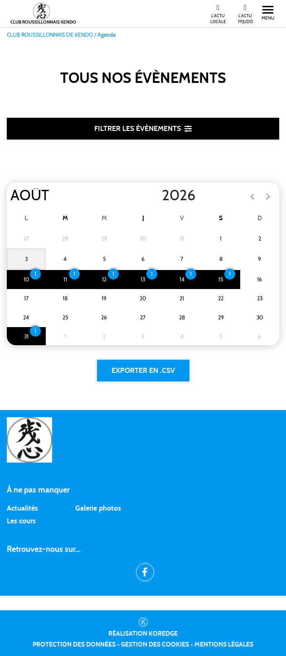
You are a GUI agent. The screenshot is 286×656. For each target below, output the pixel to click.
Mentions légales (223, 645)
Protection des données (74, 645)
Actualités (22, 508)
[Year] (155, 195)
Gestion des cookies (155, 645)
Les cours (21, 521)
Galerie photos (98, 508)
